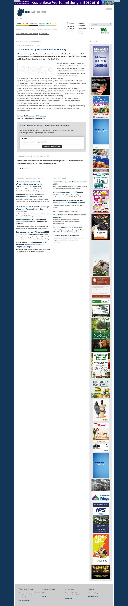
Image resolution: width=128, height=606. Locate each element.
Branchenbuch (33, 33)
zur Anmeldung (25, 168)
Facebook (71, 23)
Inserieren (81, 23)
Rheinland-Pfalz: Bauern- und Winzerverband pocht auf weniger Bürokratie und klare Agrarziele (29, 184)
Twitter (44, 596)
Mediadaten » (69, 598)
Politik (25, 23)
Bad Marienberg (34, 41)
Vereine (42, 23)
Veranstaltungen (30, 29)
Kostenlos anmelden (52, 146)
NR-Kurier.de (70, 28)
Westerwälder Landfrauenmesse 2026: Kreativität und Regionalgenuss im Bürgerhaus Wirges (31, 244)
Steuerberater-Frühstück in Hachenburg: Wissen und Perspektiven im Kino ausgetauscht (32, 209)
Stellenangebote (22, 33)
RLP (54, 23)
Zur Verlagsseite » (24, 600)
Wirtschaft (33, 23)
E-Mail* (24, 138)
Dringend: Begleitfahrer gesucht (66, 235)
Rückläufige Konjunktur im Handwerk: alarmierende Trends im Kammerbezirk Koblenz (31, 221)
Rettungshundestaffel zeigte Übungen (68, 192)
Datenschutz (82, 28)
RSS (43, 593)
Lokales (20, 29)
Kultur (49, 23)
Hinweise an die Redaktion (35, 118)
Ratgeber (40, 29)
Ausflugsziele (43, 33)
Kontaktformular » (93, 596)
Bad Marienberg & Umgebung (35, 116)
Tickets (93, 28)
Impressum (81, 31)
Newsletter (70, 31)
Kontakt (80, 33)
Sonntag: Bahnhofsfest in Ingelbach (67, 227)
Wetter (54, 29)
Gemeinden (47, 29)
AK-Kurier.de (70, 26)
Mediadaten (81, 25)
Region (19, 23)
